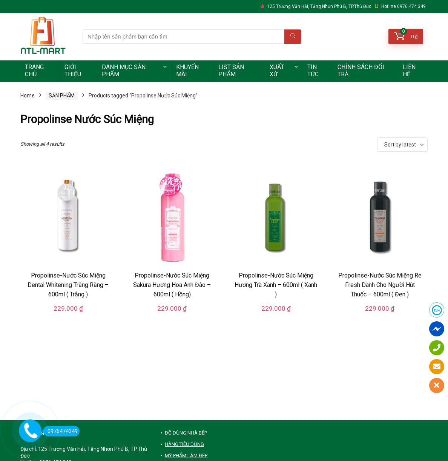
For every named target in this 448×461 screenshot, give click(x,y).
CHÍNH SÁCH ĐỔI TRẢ (361, 70)
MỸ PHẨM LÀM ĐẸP (186, 455)
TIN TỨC (313, 70)
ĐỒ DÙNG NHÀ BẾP (186, 433)
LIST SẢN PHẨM (231, 70)
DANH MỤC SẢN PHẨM (124, 70)
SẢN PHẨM (62, 96)
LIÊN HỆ (409, 70)
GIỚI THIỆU (72, 70)
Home (27, 96)
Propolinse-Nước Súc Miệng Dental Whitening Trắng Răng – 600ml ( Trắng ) (68, 285)
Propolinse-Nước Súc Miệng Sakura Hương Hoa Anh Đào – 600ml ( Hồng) (172, 285)
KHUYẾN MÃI (187, 70)
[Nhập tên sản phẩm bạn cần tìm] (292, 36)
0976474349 (60, 431)
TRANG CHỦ (34, 70)
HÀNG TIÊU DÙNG (184, 444)
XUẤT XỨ (277, 70)
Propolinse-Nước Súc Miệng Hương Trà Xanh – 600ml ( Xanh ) (276, 285)
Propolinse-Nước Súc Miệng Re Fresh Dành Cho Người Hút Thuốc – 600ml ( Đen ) (380, 285)
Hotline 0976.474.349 (403, 6)
